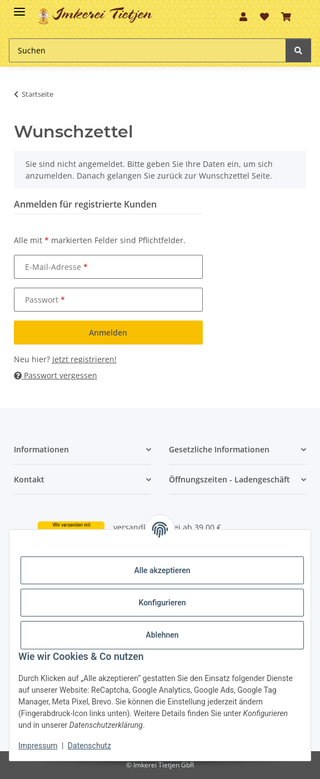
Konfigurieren (162, 602)
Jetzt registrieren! (84, 359)
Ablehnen (162, 634)
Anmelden (108, 332)
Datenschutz (89, 745)
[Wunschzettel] (264, 17)
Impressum (37, 745)
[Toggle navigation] (19, 7)
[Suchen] (147, 50)
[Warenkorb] (286, 17)
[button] (243, 17)
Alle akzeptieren (162, 570)
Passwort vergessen (55, 375)
